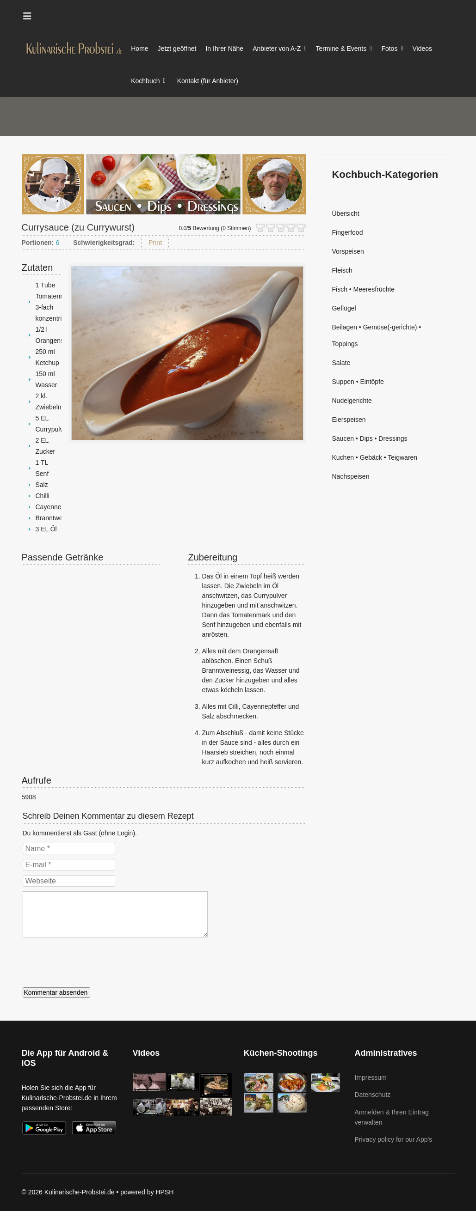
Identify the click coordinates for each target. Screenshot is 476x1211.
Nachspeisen (350, 476)
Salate (341, 362)
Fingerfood (347, 232)
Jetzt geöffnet (177, 48)
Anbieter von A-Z (277, 48)
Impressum (371, 1077)
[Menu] (27, 16)
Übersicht (345, 213)
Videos (423, 48)
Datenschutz (373, 1094)
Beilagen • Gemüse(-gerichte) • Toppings (376, 335)
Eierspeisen (348, 419)
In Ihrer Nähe (224, 48)
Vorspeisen (348, 251)
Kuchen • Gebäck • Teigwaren (374, 457)
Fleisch (342, 270)
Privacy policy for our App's (394, 1139)
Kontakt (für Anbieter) (207, 81)
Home (139, 48)
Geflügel (344, 308)
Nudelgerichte (351, 400)
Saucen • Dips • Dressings (369, 438)
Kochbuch (145, 81)
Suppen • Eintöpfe (357, 381)
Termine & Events (341, 48)
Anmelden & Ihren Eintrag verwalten (392, 1117)
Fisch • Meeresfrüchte (363, 289)
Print (155, 242)
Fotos (389, 48)
